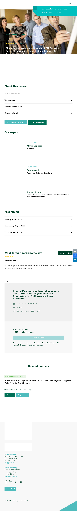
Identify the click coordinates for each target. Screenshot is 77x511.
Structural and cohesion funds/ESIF (27, 37)
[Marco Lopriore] (38, 145)
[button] (70, 2)
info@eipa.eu (9, 463)
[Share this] (75, 255)
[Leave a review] (65, 253)
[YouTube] (15, 482)
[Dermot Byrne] (38, 194)
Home (13, 37)
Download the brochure (15, 122)
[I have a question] (37, 122)
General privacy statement (20, 501)
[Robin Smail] (38, 170)
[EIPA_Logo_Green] (11, 3)
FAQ (10, 501)
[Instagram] (21, 482)
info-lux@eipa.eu (11, 476)
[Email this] (75, 251)
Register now (22, 395)
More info (10, 395)
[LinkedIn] (10, 482)
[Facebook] (6, 482)
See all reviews (19, 44)
